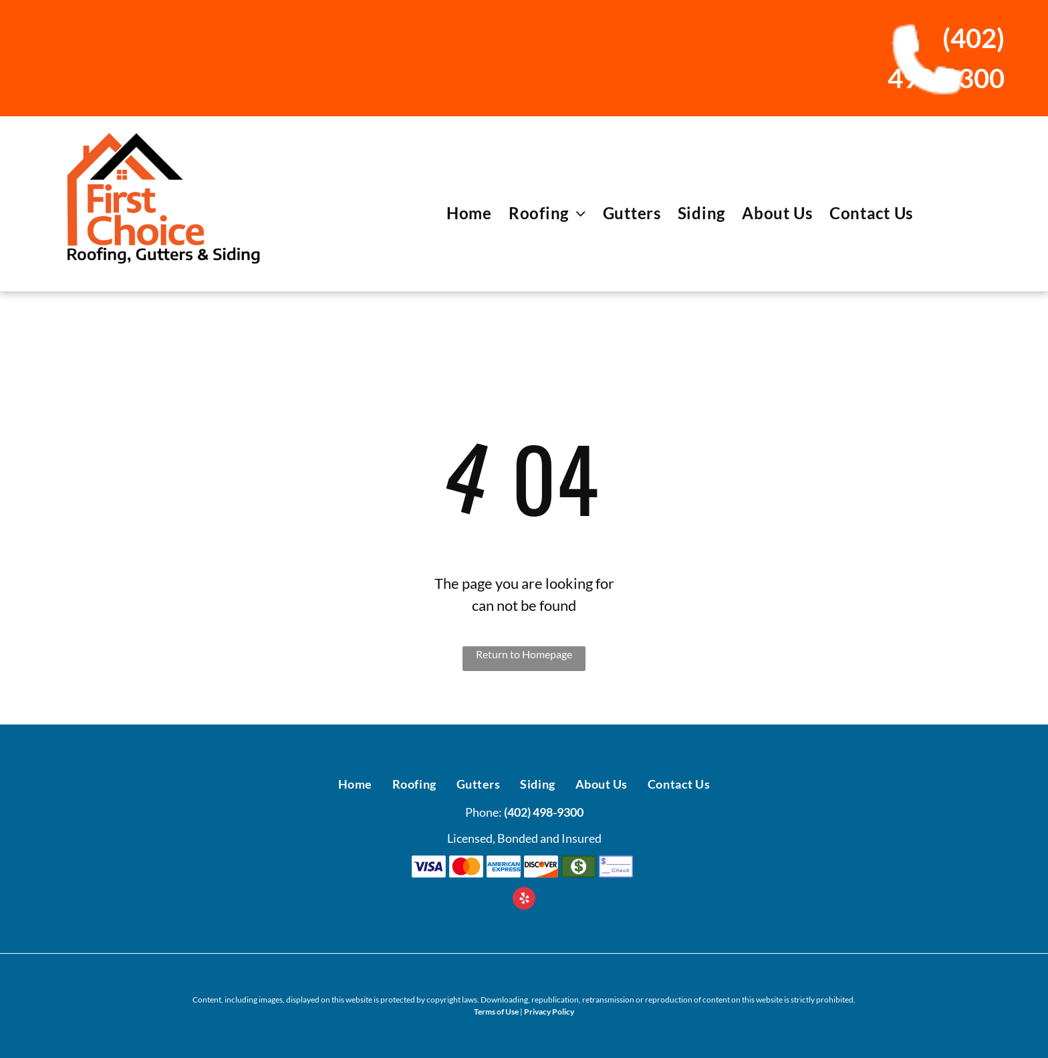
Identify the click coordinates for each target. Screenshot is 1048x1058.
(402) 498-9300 (543, 812)
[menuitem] (461, 213)
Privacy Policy (549, 1012)
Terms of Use (496, 1012)
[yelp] (524, 900)
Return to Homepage (524, 654)
